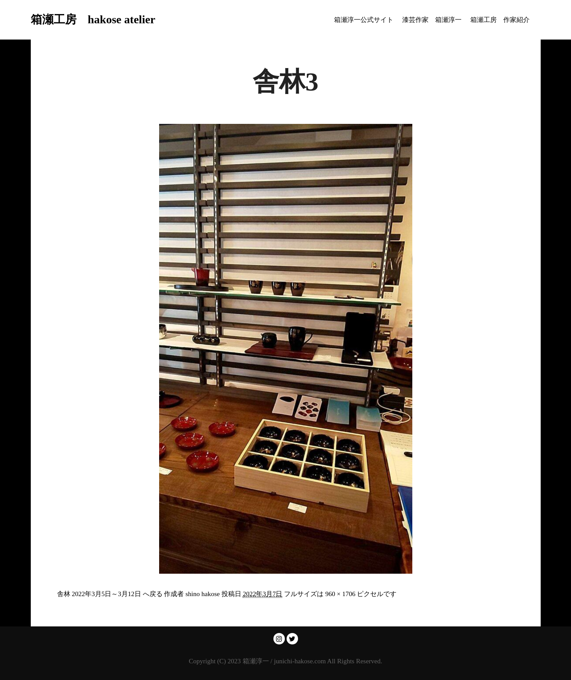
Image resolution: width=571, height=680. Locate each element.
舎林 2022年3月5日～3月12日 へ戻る (110, 593)
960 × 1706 (340, 593)
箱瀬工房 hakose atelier (75, 19)
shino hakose (202, 593)
